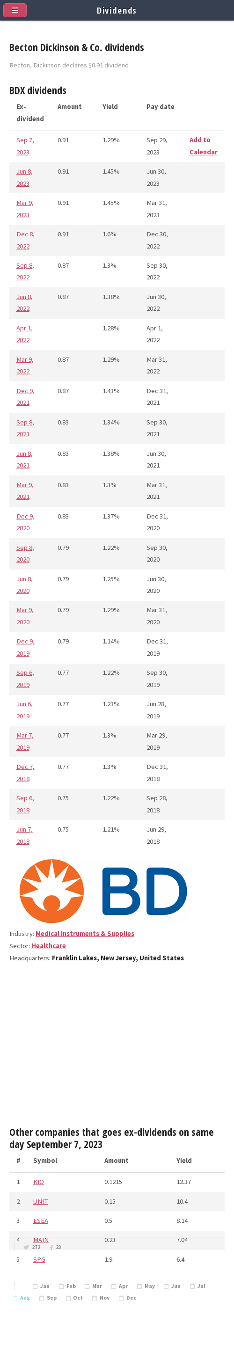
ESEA (40, 1220)
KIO (38, 1181)
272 (36, 1247)
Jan (45, 1286)
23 (58, 1247)
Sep (52, 1298)
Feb (71, 1286)
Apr (123, 1286)
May (150, 1286)
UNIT (40, 1201)
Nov (105, 1298)
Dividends (117, 10)
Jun (176, 1286)
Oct (78, 1298)
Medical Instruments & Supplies (85, 933)
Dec (131, 1298)
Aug (25, 1298)
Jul (201, 1286)
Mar (97, 1286)
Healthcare (48, 946)
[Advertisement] (117, 1048)
